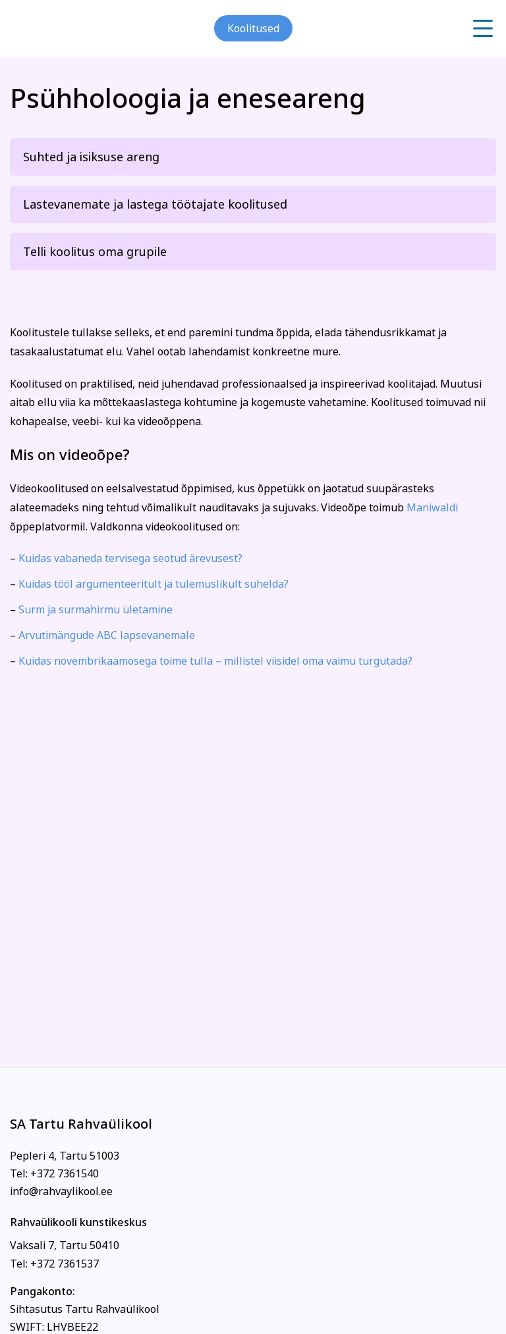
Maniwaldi (432, 507)
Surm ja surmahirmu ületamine (95, 609)
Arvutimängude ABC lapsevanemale (106, 635)
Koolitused (253, 28)
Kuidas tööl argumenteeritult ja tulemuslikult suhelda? (153, 584)
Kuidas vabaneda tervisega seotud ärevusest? (130, 558)
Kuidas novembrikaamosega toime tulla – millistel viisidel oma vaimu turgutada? (215, 661)
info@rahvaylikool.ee (61, 1191)
